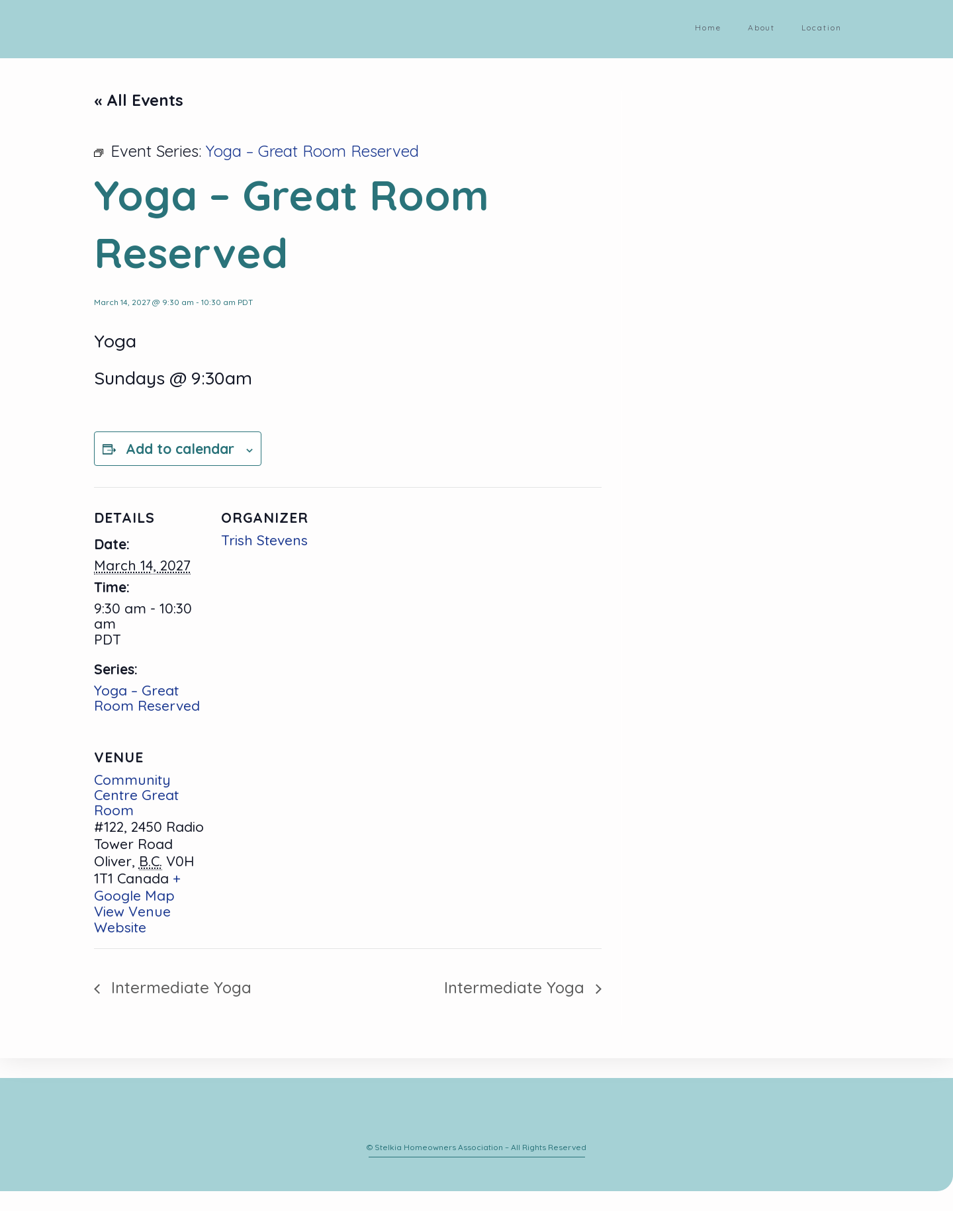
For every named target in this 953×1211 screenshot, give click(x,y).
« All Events (138, 100)
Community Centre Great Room (136, 795)
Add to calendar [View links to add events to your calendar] (180, 448)
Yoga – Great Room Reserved (147, 698)
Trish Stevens (264, 540)
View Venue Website (132, 919)
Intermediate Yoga (179, 987)
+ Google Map (137, 887)
